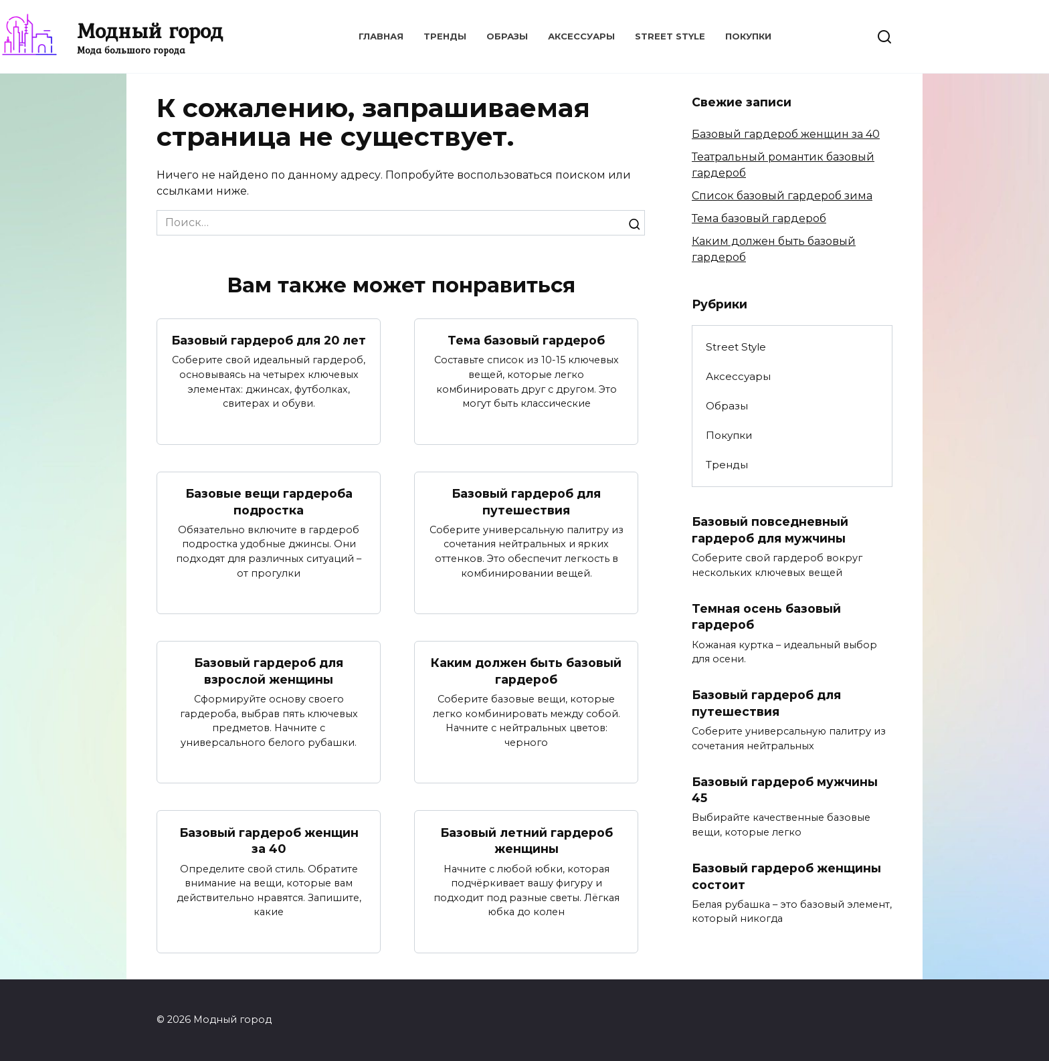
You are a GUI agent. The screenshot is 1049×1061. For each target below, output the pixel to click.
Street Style (670, 36)
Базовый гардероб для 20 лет (268, 340)
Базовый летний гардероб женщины (526, 841)
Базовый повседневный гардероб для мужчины (770, 529)
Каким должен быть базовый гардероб (526, 671)
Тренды (444, 36)
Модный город (150, 30)
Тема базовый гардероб (526, 340)
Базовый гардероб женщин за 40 (269, 841)
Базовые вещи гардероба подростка (269, 501)
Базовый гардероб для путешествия (526, 501)
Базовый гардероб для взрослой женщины (268, 671)
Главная (381, 36)
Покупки (748, 36)
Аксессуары (581, 36)
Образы (507, 36)
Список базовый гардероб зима (782, 195)
